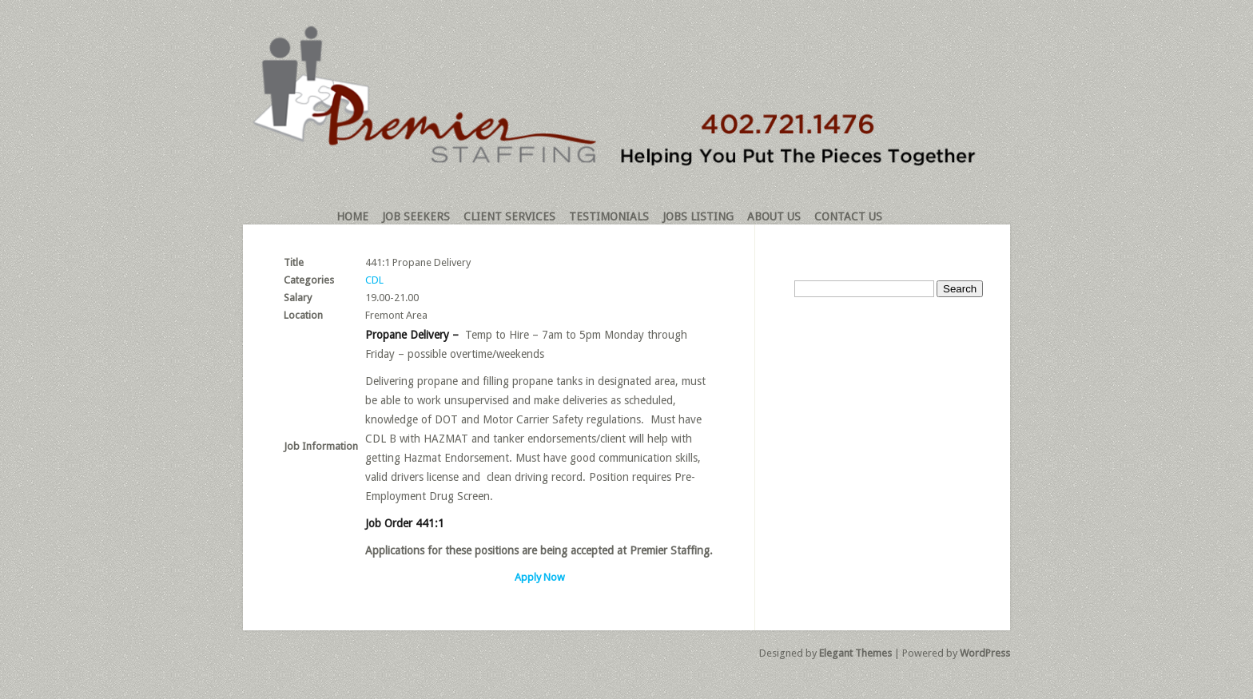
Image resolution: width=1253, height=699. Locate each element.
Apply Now (540, 577)
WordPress (985, 653)
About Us (774, 216)
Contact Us (848, 216)
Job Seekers (416, 216)
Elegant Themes (855, 653)
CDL (374, 280)
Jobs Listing (698, 216)
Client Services (509, 216)
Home (352, 216)
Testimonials (609, 216)
